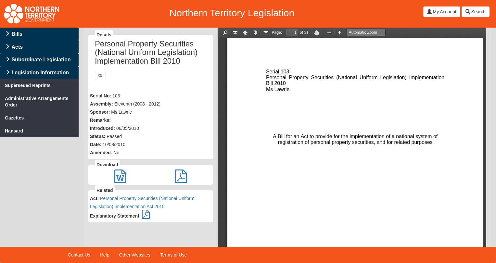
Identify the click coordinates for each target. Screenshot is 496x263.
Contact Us (79, 254)
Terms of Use (173, 254)
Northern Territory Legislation (231, 12)
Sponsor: (100, 112)
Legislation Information (40, 72)
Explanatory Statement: (115, 216)
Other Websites (134, 254)
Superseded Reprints (28, 85)
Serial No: (100, 95)
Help (104, 254)
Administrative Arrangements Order (37, 101)
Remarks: (100, 120)
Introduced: (102, 128)
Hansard (14, 130)
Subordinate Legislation (40, 59)
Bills (16, 34)
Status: (97, 136)
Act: (94, 198)
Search (475, 11)
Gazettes (14, 117)
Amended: (101, 152)
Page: (277, 32)
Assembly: (101, 103)
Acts (17, 47)
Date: (95, 144)
